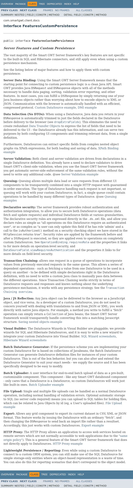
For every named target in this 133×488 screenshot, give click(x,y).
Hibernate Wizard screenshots (24, 340)
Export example (93, 425)
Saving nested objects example (40, 322)
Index (67, 4)
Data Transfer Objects (44, 126)
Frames (48, 10)
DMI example (87, 107)
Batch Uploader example (46, 384)
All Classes (84, 10)
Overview (7, 4)
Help (76, 4)
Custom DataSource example (55, 107)
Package (20, 4)
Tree (42, 4)
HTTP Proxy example (68, 443)
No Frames (62, 10)
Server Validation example (79, 174)
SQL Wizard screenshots (98, 336)
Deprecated (54, 4)
